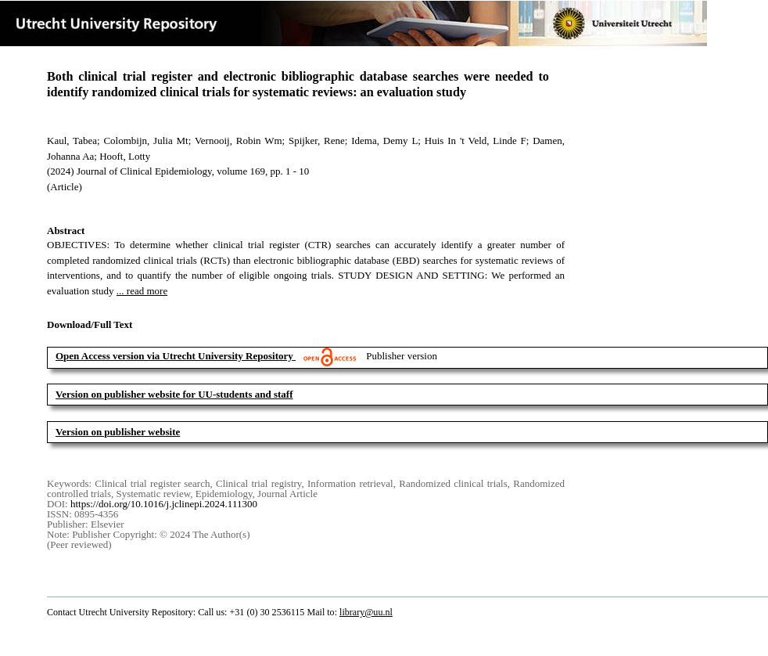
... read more (142, 291)
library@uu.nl (366, 612)
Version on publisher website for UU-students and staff (174, 394)
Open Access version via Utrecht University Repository (174, 356)
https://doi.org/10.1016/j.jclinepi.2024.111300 (163, 504)
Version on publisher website (118, 432)
